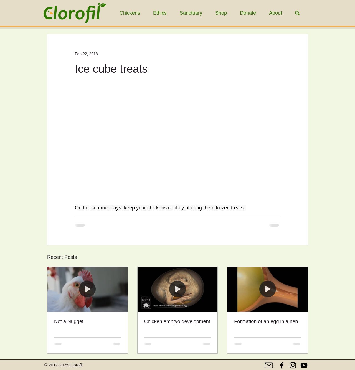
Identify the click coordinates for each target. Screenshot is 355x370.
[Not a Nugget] (87, 289)
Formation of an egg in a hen (266, 321)
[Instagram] (293, 365)
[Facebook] (282, 365)
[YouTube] (304, 365)
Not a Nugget (68, 321)
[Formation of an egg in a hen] (267, 289)
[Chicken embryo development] (178, 289)
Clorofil (76, 365)
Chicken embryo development (177, 321)
